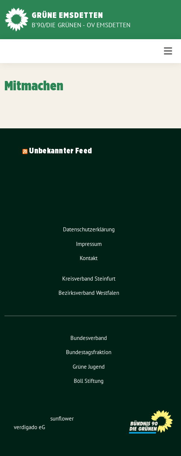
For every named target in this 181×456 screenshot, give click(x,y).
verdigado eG (29, 427)
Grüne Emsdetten (67, 15)
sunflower (62, 418)
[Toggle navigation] (168, 51)
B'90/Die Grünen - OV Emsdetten (81, 25)
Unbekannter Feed (60, 150)
